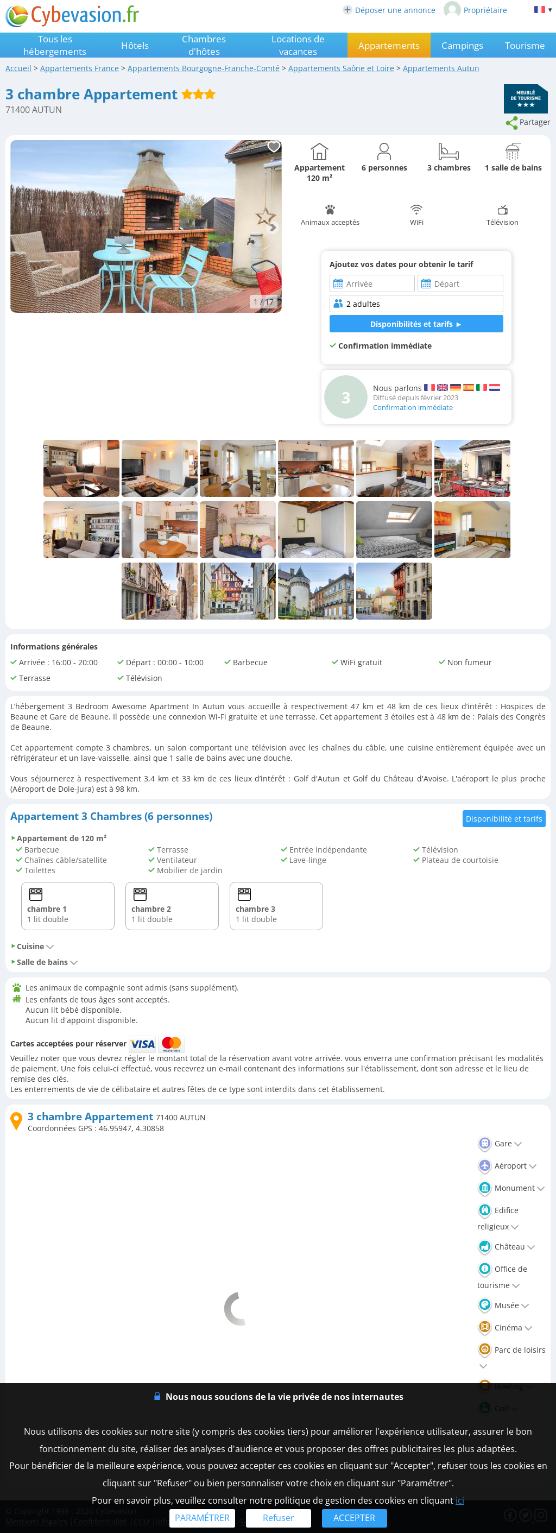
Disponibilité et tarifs (504, 818)
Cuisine (32, 946)
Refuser (278, 1518)
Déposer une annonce (389, 10)
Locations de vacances (298, 45)
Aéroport (507, 1165)
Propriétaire (475, 9)
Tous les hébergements (54, 45)
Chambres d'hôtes (204, 45)
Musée (503, 1305)
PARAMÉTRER (202, 1518)
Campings (462, 45)
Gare (499, 1143)
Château (506, 1246)
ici (460, 1500)
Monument (511, 1188)
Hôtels (135, 45)
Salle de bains (44, 962)
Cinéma (505, 1327)
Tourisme (525, 45)
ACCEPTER (354, 1518)
